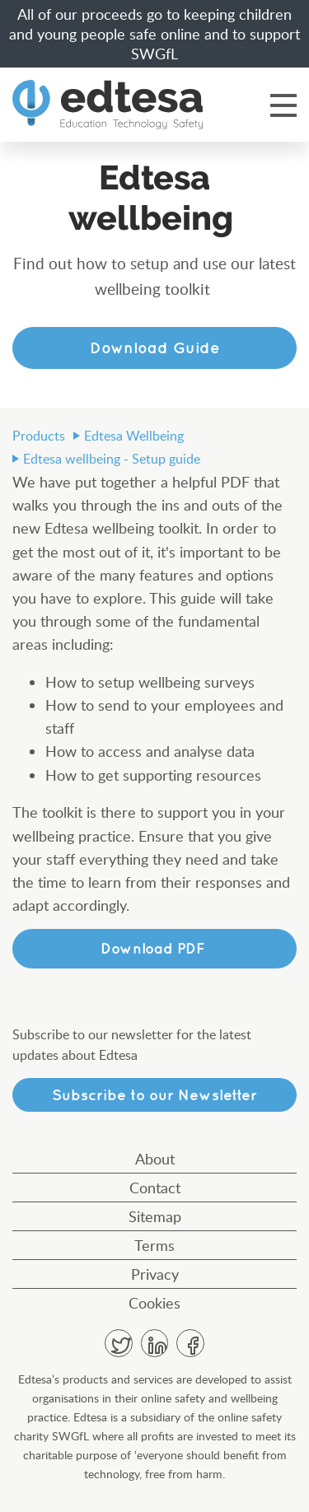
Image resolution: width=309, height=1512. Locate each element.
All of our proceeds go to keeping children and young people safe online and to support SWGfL (154, 33)
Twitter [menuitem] (119, 1343)
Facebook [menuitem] (190, 1343)
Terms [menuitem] (154, 1245)
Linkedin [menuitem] (155, 1343)
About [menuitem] (155, 1159)
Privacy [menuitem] (155, 1274)
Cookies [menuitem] (154, 1303)
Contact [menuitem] (154, 1187)
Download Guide (155, 347)
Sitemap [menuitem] (155, 1216)
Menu (283, 104)
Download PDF (155, 948)
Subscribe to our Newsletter (154, 1095)
